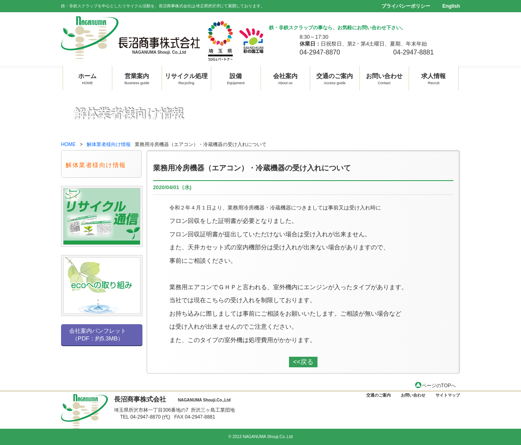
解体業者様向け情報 (109, 144)
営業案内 (137, 77)
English (451, 6)
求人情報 (433, 77)
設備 (236, 77)
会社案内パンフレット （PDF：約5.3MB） (97, 334)
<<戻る (303, 361)
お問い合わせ (384, 77)
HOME (68, 144)
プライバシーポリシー (405, 6)
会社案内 (285, 77)
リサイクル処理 (186, 77)
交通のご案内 (334, 77)
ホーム (87, 77)
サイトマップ (448, 395)
